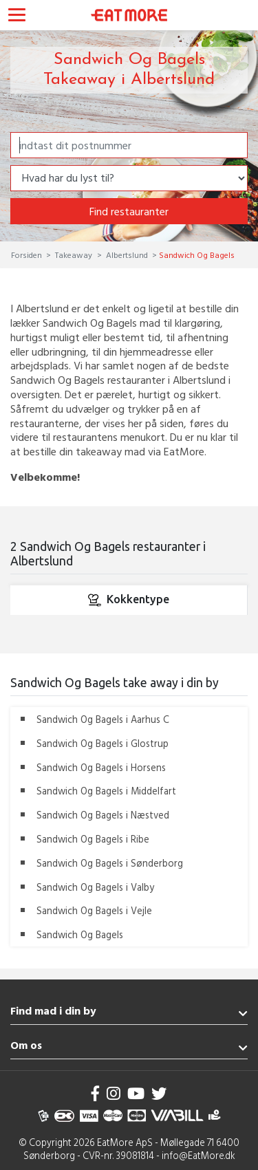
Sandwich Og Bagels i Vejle (94, 910)
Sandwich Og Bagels (79, 934)
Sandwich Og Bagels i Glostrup (102, 743)
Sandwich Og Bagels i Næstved (102, 815)
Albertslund (127, 254)
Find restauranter (129, 211)
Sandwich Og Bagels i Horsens (101, 767)
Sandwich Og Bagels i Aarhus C (102, 719)
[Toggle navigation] (17, 17)
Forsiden (27, 254)
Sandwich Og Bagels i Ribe (92, 839)
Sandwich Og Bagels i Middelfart (106, 790)
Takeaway (73, 254)
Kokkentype (128, 599)
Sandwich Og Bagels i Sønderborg (109, 863)
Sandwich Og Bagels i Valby (95, 887)
